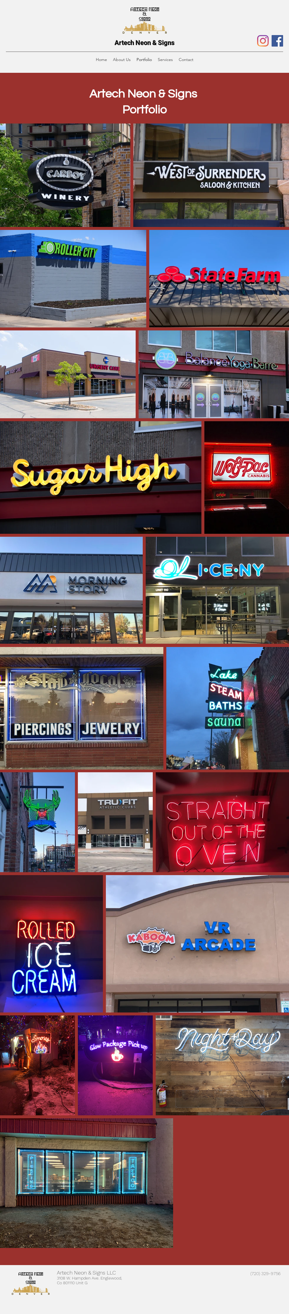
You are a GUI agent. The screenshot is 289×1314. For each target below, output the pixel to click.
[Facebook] (277, 41)
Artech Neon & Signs (145, 43)
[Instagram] (263, 41)
